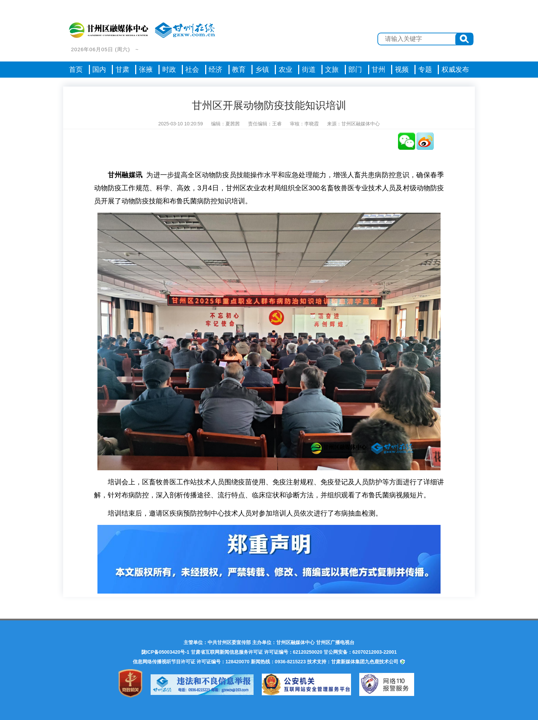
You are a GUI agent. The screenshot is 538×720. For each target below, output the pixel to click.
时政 (169, 69)
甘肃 (122, 69)
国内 (99, 69)
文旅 (332, 69)
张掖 (146, 69)
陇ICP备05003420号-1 (165, 652)
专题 (425, 69)
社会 (192, 69)
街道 (309, 69)
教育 (239, 69)
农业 (285, 69)
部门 (355, 69)
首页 (76, 69)
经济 (215, 69)
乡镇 (262, 69)
